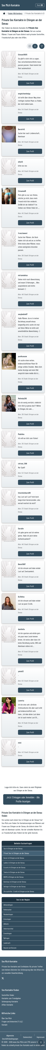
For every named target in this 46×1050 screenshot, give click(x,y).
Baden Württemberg (15, 13)
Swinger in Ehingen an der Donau (15, 886)
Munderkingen (8, 914)
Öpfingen (6, 938)
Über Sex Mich (7, 1018)
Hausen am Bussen (10, 948)
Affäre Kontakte (7, 1004)
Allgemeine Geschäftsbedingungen (10, 1037)
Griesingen (7, 919)
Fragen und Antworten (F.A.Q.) (12, 1021)
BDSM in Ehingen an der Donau (14, 877)
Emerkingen (8, 933)
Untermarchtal (8, 928)
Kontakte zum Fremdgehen (11, 998)
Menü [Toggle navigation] (40, 5)
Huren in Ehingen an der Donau (14, 858)
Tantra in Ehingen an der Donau (14, 872)
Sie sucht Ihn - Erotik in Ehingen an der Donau (19, 891)
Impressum (40, 1037)
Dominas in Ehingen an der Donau (15, 882)
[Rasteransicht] (29, 46)
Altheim (6, 924)
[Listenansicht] (35, 46)
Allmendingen (8, 905)
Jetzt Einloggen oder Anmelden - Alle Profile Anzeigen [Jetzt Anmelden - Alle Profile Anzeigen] (23, 799)
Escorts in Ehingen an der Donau (14, 867)
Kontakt (4, 1024)
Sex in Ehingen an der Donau (13, 848)
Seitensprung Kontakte (10, 1001)
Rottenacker (8, 909)
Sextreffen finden (8, 995)
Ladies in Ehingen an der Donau (14, 863)
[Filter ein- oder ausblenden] (41, 46)
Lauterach (7, 943)
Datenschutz (27, 1037)
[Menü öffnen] (41, 1042)
